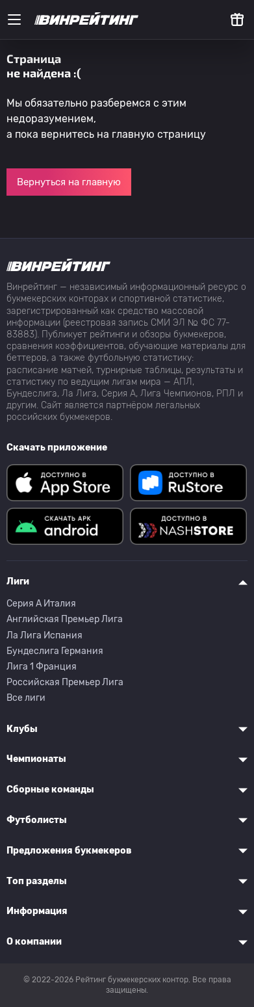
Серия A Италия (41, 603)
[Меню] (14, 19)
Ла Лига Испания (44, 635)
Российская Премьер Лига (64, 682)
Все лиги (25, 697)
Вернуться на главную (69, 182)
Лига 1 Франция (41, 666)
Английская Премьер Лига (64, 619)
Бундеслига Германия (54, 651)
